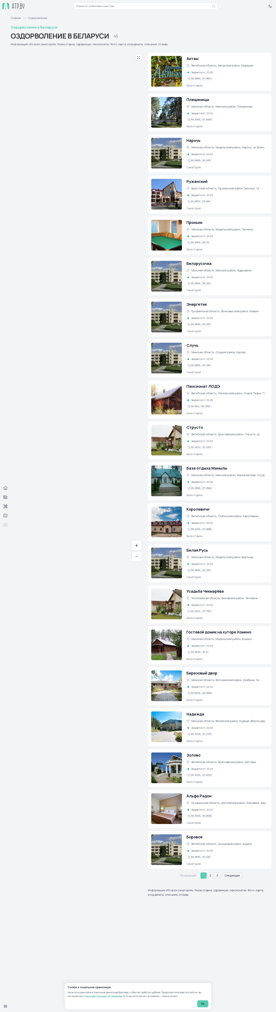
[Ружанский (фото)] (166, 194)
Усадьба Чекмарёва (205, 591)
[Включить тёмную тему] (270, 6)
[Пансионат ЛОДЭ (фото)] (166, 399)
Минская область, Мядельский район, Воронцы (222, 557)
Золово (193, 755)
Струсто (194, 427)
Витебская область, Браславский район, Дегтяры (223, 762)
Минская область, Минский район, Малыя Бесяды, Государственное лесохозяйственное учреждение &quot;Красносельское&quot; (229, 475)
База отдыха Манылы (206, 468)
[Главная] (5, 488)
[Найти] (214, 6)
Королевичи (197, 509)
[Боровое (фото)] (166, 849)
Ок (203, 1003)
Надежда (195, 714)
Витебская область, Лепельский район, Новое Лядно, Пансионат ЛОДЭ (229, 393)
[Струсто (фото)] (166, 440)
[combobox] (146, 6)
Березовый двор (201, 673)
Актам (192, 58)
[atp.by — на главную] (13, 6)
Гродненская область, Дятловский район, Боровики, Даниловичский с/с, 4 (229, 803)
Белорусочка (199, 263)
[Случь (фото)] (166, 358)
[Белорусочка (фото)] (166, 276)
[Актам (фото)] (166, 71)
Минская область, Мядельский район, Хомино (221, 639)
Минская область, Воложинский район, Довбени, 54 (225, 680)
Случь (192, 345)
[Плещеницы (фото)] (166, 112)
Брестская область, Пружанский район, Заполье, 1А (225, 188)
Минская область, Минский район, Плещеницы (221, 106)
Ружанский (197, 181)
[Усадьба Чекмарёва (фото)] (166, 604)
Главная (16, 18)
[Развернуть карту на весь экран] (138, 57)
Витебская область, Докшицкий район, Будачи (221, 844)
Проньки (194, 222)
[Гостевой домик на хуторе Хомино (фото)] (166, 644)
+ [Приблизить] (136, 545)
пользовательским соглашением (103, 996)
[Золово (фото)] (166, 767)
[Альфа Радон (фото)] (166, 808)
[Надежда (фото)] (166, 726)
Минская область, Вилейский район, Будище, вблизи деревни (229, 721)
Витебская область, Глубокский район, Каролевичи (225, 516)
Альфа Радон (199, 795)
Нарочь (193, 140)
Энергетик (196, 304)
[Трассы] (5, 515)
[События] (5, 497)
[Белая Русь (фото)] (166, 563)
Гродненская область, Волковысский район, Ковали (225, 311)
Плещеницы (197, 99)
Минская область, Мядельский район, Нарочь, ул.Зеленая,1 (229, 147)
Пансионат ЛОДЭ (203, 386)
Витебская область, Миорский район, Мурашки (222, 65)
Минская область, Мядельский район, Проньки (222, 229)
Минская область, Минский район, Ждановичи (221, 270)
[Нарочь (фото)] (166, 153)
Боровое (194, 837)
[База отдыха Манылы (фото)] (166, 481)
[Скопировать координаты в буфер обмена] (199, 78)
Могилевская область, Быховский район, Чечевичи (224, 598)
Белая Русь (197, 550)
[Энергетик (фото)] (166, 317)
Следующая (232, 875)
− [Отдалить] (136, 556)
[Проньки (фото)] (166, 235)
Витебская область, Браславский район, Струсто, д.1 (225, 434)
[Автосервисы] (5, 506)
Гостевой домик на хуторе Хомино (218, 632)
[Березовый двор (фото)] (166, 685)
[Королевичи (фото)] (166, 522)
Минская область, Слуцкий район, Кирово (218, 352)
